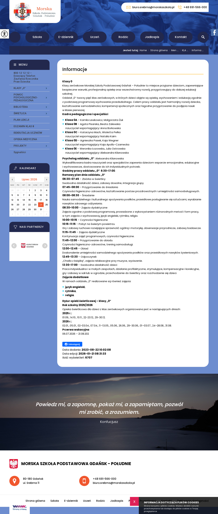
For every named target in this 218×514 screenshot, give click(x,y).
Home (143, 50)
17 (41, 199)
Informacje (74, 69)
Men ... (173, 50)
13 (18, 199)
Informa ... (196, 50)
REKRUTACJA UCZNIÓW (28, 132)
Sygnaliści (20, 152)
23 (35, 204)
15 (29, 199)
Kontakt (181, 37)
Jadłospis (152, 37)
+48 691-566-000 (192, 7)
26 (12, 209)
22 (29, 204)
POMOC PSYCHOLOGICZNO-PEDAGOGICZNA (26, 97)
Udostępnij (72, 344)
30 (35, 209)
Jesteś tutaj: (131, 50)
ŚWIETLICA (20, 113)
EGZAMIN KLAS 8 (24, 126)
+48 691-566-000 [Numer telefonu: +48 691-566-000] (104, 479)
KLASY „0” (20, 88)
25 (46, 204)
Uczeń (94, 37)
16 (35, 199)
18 (47, 199)
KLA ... (183, 50)
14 (24, 199)
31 (41, 209)
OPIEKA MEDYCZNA (25, 139)
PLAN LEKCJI (21, 119)
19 (12, 204)
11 (46, 195)
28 (23, 209)
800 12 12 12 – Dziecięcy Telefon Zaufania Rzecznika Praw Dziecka (26, 77)
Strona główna (14, 37)
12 (12, 199)
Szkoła (37, 37)
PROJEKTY (20, 145)
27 (18, 209)
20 (18, 204)
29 (29, 209)
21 (24, 204)
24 (41, 204)
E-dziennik (65, 37)
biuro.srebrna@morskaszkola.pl (150, 7)
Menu (23, 64)
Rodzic (123, 37)
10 (41, 195)
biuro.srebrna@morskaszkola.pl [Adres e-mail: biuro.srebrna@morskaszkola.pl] (114, 483)
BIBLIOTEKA (21, 106)
